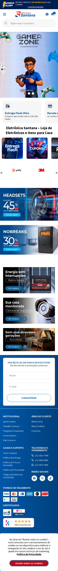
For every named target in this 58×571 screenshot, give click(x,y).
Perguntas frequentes (13, 430)
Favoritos (36, 430)
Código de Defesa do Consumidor (13, 476)
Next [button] (56, 173)
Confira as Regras (35, 7)
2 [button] (29, 93)
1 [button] (25, 93)
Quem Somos (9, 421)
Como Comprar (10, 453)
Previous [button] (1, 173)
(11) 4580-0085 (40, 460)
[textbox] (29, 23)
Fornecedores (9, 435)
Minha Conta (37, 421)
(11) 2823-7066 (40, 455)
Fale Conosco (9, 440)
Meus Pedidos (38, 426)
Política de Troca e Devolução (11, 464)
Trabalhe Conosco (11, 426)
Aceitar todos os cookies (29, 563)
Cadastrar (29, 398)
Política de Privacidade (29, 554)
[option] (29, 65)
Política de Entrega (12, 457)
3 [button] (33, 93)
